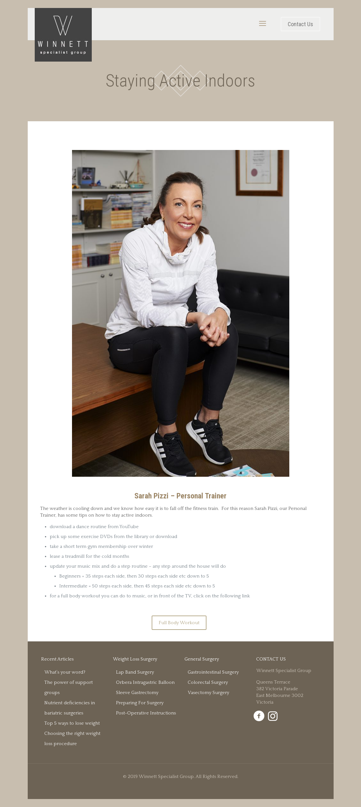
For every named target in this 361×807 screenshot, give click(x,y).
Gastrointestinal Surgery (213, 672)
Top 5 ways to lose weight (72, 723)
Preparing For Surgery (139, 703)
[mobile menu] (262, 24)
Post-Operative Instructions (146, 713)
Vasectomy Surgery (208, 692)
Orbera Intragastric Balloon (145, 682)
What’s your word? (64, 672)
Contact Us (300, 24)
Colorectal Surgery (208, 682)
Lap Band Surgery (135, 672)
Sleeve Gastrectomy (137, 692)
